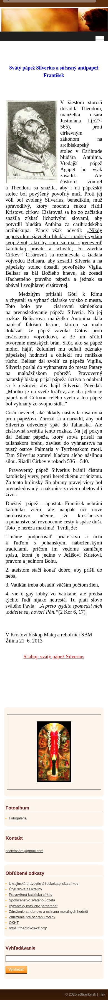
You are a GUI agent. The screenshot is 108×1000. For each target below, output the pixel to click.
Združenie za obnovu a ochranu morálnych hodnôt (48, 911)
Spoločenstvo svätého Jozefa (32, 900)
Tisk (102, 994)
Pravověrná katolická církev (30, 895)
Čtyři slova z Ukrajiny (25, 889)
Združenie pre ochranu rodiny (32, 917)
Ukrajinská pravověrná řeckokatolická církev (43, 883)
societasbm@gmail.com (24, 851)
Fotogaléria (18, 818)
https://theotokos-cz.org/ (28, 928)
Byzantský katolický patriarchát (33, 906)
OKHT (14, 923)
